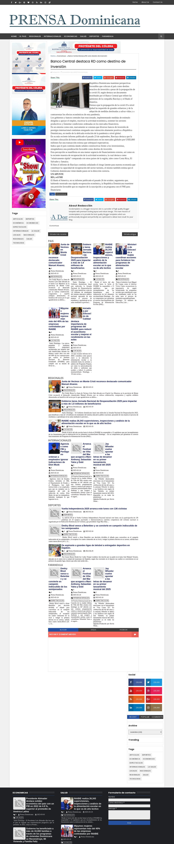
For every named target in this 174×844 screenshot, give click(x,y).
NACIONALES (31, 236)
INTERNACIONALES (54, 37)
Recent (131, 87)
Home (133, 2)
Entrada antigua (115, 260)
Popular (143, 87)
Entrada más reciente (60, 260)
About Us (143, 2)
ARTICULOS (20, 220)
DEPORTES (96, 37)
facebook (111, 668)
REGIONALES (37, 37)
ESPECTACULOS (21, 228)
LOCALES (19, 236)
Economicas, (85, 73)
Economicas (34, 224)
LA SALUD (38, 232)
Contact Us (156, 2)
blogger (62, 668)
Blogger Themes (52, 840)
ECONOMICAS (72, 37)
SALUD (85, 37)
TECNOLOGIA (20, 244)
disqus (87, 668)
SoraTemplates (27, 840)
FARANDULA (109, 37)
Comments (155, 87)
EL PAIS (24, 37)
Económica (20, 224)
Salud (31, 240)
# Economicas (63, 217)
